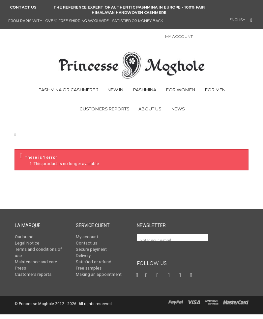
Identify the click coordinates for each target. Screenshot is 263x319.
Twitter (148, 280)
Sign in (201, 37)
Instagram (170, 280)
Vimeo (181, 280)
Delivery (83, 255)
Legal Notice (27, 243)
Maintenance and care (36, 261)
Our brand (24, 236)
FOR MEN (214, 89)
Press (20, 267)
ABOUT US (149, 108)
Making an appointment (98, 273)
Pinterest (159, 280)
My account (87, 236)
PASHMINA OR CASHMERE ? (68, 89)
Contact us (23, 7)
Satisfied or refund (93, 261)
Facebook (137, 280)
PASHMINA (144, 89)
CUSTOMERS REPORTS (104, 108)
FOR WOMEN (180, 89)
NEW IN (115, 89)
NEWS (177, 108)
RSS (192, 280)
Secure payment (91, 248)
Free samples (89, 267)
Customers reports (32, 273)
